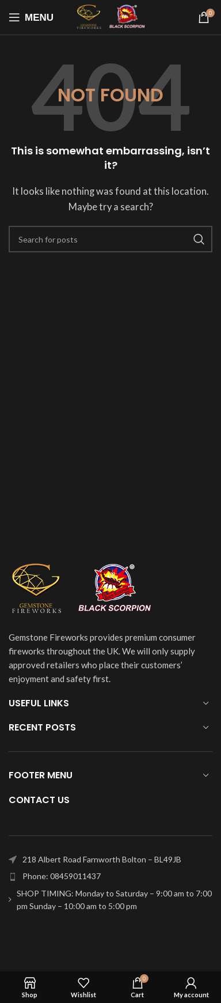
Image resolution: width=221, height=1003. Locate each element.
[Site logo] (110, 16)
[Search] (110, 239)
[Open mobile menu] (31, 17)
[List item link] (110, 876)
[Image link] (81, 587)
